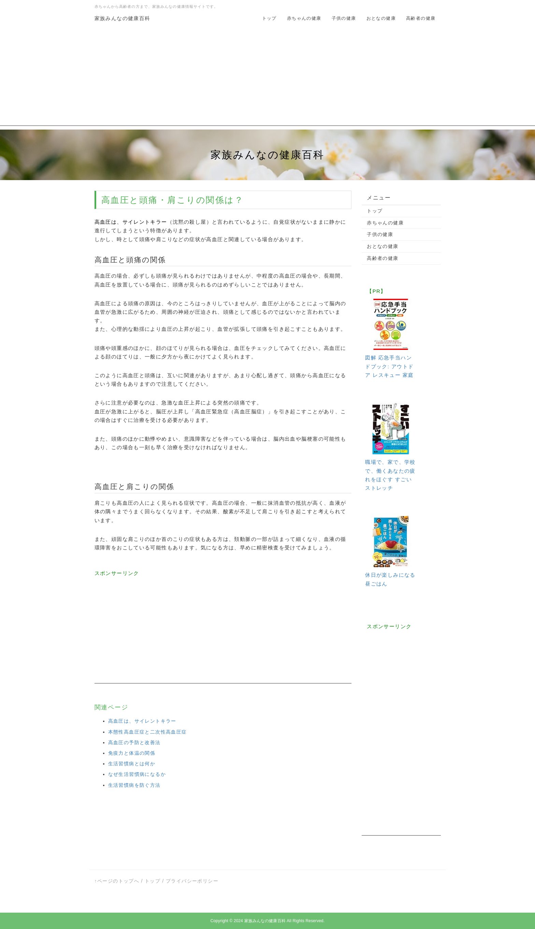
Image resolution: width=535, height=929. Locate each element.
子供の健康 (344, 18)
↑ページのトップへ (117, 881)
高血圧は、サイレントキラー (142, 721)
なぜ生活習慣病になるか (137, 774)
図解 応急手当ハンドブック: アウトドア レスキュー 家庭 (389, 366)
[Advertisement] (267, 78)
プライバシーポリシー (192, 881)
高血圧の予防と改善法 (134, 742)
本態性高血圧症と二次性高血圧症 (147, 732)
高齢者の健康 (420, 18)
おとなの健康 (381, 18)
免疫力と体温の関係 (132, 753)
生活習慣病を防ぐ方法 (134, 785)
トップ (269, 18)
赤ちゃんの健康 (304, 18)
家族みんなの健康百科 (122, 18)
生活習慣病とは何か (132, 763)
